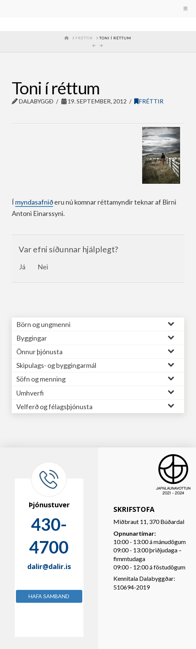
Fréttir (148, 101)
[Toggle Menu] (98, 8)
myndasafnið (34, 202)
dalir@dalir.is (49, 566)
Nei (43, 267)
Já (22, 267)
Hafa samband (48, 596)
